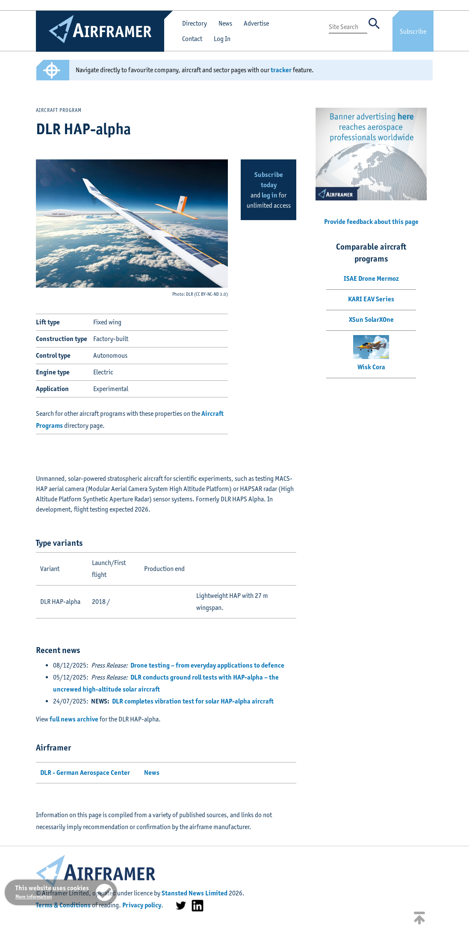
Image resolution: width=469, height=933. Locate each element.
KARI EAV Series (371, 299)
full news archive (74, 719)
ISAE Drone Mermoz (371, 278)
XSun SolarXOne (371, 319)
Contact (192, 39)
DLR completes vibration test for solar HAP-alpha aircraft (193, 701)
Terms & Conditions (63, 905)
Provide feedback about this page (371, 222)
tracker (281, 70)
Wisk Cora (371, 367)
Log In (222, 39)
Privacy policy (141, 905)
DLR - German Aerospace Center (85, 772)
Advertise (256, 23)
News (225, 23)
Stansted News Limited (194, 893)
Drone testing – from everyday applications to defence (207, 665)
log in (269, 195)
